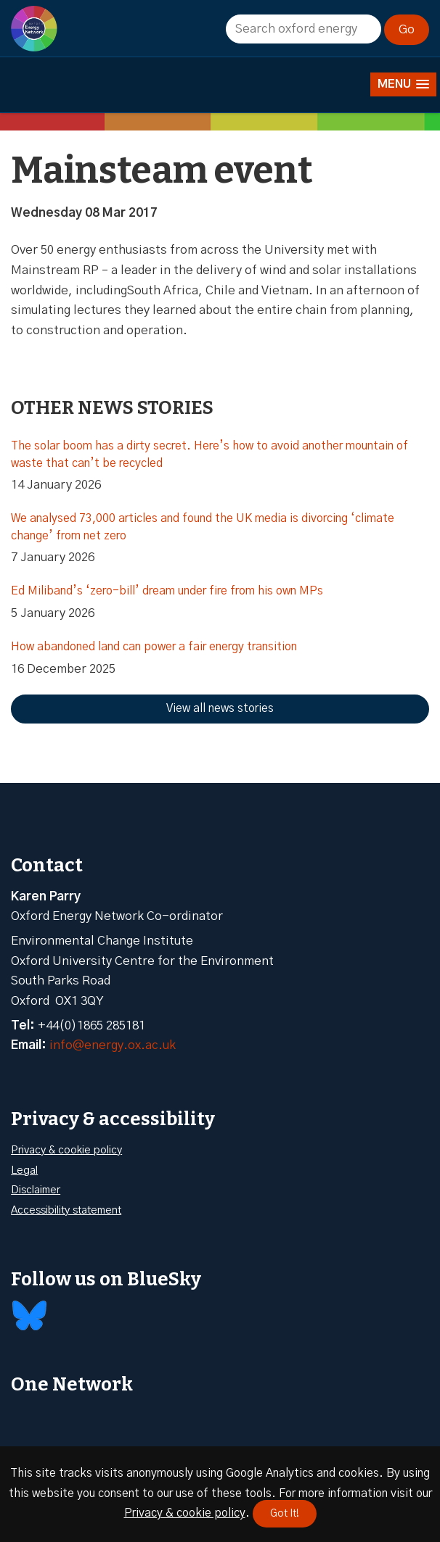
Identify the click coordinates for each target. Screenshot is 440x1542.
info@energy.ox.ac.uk (112, 1045)
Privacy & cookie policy (66, 1150)
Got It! (284, 1514)
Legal (24, 1170)
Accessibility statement (66, 1210)
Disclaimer (35, 1190)
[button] (403, 84)
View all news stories (220, 708)
